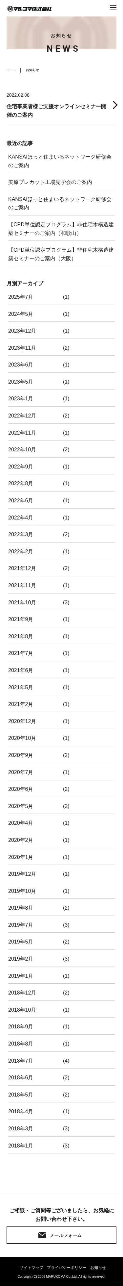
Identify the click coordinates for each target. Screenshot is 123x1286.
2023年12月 (22, 331)
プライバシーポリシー (66, 1267)
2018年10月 (22, 1010)
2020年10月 (22, 738)
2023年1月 (20, 398)
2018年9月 (20, 1026)
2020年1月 (20, 857)
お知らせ (98, 1267)
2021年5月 (20, 687)
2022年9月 (20, 466)
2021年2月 (20, 704)
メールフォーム (66, 1235)
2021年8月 (20, 636)
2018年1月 (20, 1145)
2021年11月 (22, 585)
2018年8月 (20, 1043)
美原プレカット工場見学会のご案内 (50, 182)
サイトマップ (31, 1267)
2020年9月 (20, 755)
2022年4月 (20, 517)
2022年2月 (20, 551)
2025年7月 (20, 297)
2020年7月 (20, 772)
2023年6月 (20, 364)
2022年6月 (20, 500)
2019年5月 (20, 942)
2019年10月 (22, 891)
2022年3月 (20, 534)
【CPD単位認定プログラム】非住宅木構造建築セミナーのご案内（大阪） (61, 254)
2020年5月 (20, 806)
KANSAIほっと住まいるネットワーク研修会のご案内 (60, 161)
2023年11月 (22, 348)
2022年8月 (20, 483)
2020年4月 (20, 823)
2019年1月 (20, 976)
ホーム (11, 70)
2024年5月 (20, 314)
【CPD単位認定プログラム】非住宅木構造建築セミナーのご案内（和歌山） (61, 229)
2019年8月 (20, 908)
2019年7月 (20, 925)
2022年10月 (22, 449)
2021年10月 (22, 602)
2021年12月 (22, 568)
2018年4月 (20, 1111)
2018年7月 (20, 1061)
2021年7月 (20, 653)
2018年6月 (20, 1077)
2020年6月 (20, 789)
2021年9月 (20, 619)
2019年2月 (20, 959)
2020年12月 (22, 721)
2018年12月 (22, 993)
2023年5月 (20, 382)
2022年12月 (22, 415)
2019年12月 (22, 874)
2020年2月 (20, 840)
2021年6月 (20, 670)
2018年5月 (20, 1094)
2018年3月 (20, 1128)
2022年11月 (22, 433)
